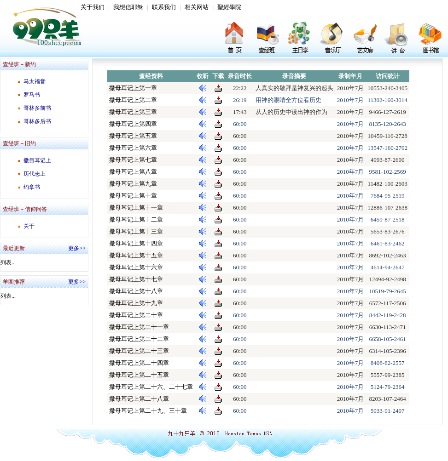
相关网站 (197, 7)
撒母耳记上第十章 (133, 195)
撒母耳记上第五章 (133, 135)
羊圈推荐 (14, 282)
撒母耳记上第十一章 (136, 207)
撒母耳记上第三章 (133, 111)
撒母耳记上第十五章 (136, 255)
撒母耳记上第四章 (133, 123)
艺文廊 (365, 39)
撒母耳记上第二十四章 (139, 362)
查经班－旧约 (19, 143)
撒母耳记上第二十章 (136, 315)
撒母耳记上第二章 (133, 100)
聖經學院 (229, 7)
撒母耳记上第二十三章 (139, 350)
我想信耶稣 (128, 7)
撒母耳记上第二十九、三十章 (148, 410)
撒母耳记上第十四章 (136, 243)
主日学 (301, 39)
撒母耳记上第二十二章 (139, 339)
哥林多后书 (37, 121)
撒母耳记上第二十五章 (139, 374)
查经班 (268, 39)
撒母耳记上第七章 (133, 159)
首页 (236, 39)
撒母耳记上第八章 (133, 171)
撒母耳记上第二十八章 (139, 398)
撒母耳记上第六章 (133, 147)
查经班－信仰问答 (25, 209)
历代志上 (34, 174)
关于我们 (93, 7)
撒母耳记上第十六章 (136, 267)
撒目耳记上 (37, 160)
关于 (29, 226)
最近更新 (14, 248)
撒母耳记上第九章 (133, 183)
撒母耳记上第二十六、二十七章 (151, 386)
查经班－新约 (19, 64)
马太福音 (34, 81)
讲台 (397, 39)
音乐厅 (333, 39)
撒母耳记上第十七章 (136, 279)
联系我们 (164, 7)
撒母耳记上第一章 (133, 88)
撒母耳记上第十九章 (136, 303)
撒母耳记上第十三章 (136, 231)
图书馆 (429, 39)
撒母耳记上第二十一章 (139, 327)
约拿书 (31, 187)
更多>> (77, 248)
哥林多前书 (37, 108)
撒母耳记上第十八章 (136, 291)
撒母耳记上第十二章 (136, 219)
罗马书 (31, 94)
